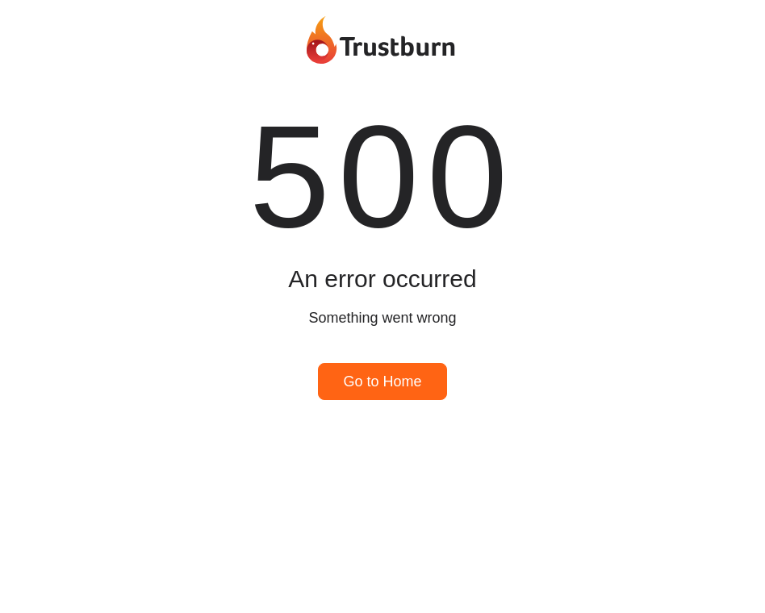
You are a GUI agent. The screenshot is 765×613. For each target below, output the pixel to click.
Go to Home (382, 381)
